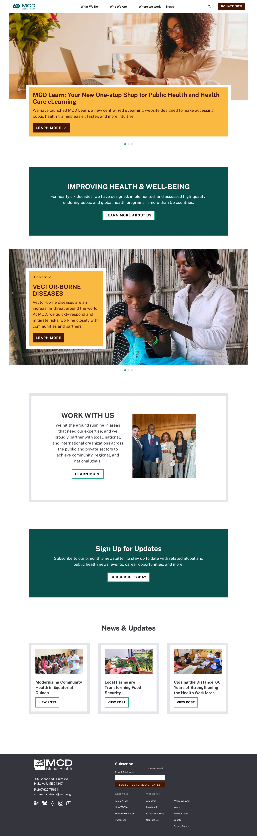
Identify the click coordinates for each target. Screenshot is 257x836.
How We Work (122, 807)
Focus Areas (121, 801)
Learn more (48, 128)
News (170, 6)
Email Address (124, 772)
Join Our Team (180, 813)
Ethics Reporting (155, 813)
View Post (47, 702)
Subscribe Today (128, 577)
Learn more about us (128, 215)
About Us (151, 801)
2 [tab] (128, 144)
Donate (177, 820)
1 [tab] (125, 144)
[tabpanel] (128, 78)
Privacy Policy (181, 826)
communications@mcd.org (52, 794)
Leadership (152, 807)
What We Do (89, 6)
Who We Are (118, 6)
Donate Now (231, 6)
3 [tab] (132, 144)
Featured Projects (124, 813)
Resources (120, 820)
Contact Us (152, 820)
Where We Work (150, 6)
